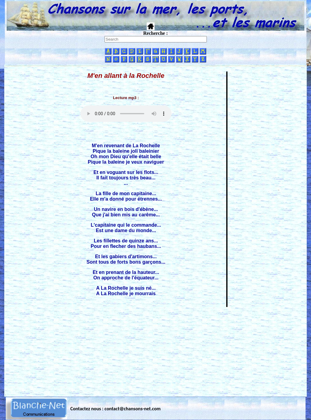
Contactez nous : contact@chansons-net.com (115, 409)
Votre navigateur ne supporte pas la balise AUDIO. (126, 113)
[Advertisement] (155, 350)
